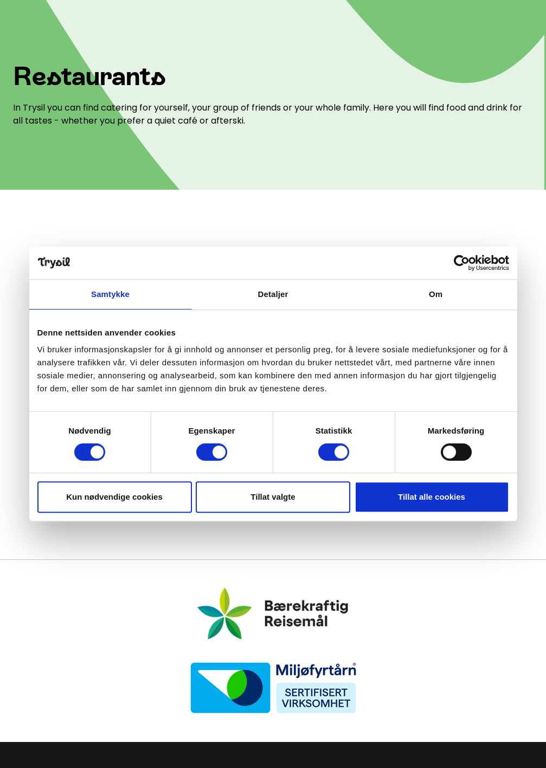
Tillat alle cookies (431, 496)
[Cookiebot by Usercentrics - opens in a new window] (461, 263)
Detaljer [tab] (273, 294)
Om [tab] (435, 294)
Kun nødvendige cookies (114, 496)
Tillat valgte (272, 496)
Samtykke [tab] (110, 294)
